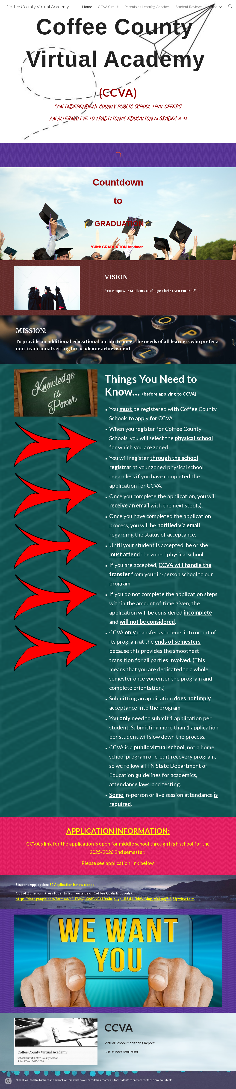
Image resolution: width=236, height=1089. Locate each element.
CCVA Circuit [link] (108, 6)
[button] (230, 6)
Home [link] (87, 6)
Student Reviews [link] (189, 6)
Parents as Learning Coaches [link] (147, 6)
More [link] (212, 6)
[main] (118, 71)
